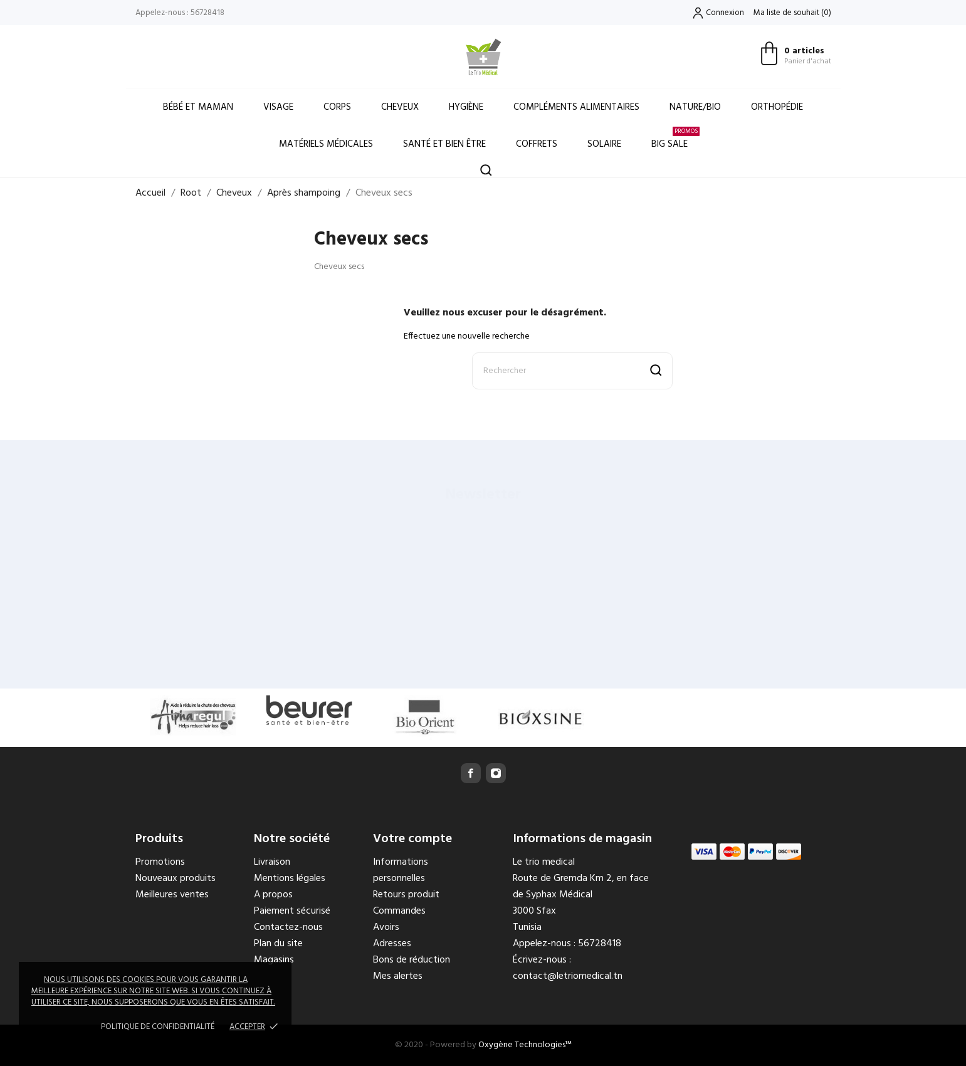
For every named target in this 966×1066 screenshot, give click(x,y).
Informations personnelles (400, 870)
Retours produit (406, 895)
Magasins (274, 960)
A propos (273, 895)
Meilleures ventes (172, 895)
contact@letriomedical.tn (567, 976)
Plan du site (278, 944)
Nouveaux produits (175, 878)
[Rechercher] (572, 370)
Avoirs (386, 927)
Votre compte (412, 839)
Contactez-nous (288, 927)
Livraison (272, 862)
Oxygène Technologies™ (525, 1045)
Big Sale (675, 139)
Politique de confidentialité (157, 1026)
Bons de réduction (411, 960)
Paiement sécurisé (292, 911)
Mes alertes (398, 976)
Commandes (399, 911)
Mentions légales (289, 878)
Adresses (392, 944)
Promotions (160, 862)
